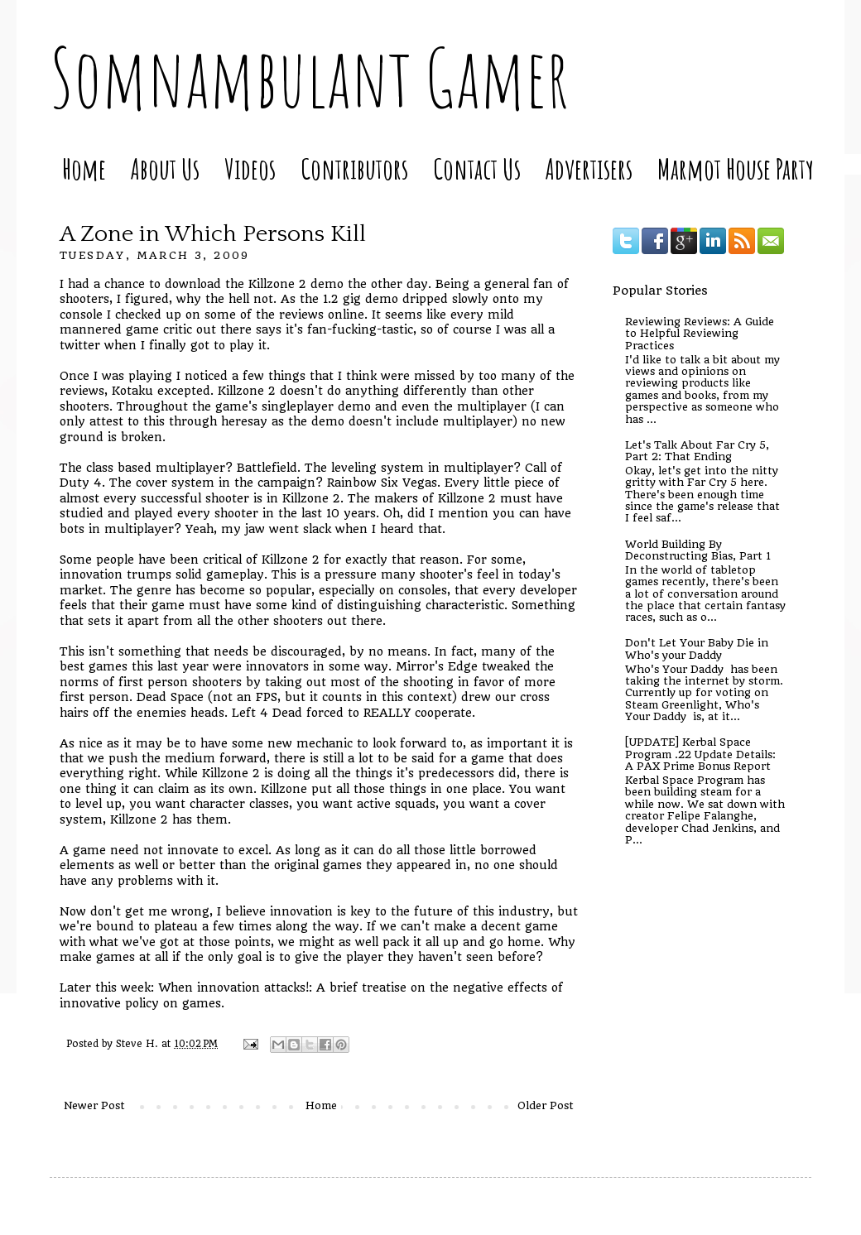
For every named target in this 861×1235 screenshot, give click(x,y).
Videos (250, 168)
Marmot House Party (735, 168)
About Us (165, 168)
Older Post (545, 1105)
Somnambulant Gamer (309, 76)
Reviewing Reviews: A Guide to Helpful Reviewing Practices (699, 333)
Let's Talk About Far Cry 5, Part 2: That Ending (697, 451)
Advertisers (589, 168)
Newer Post (94, 1105)
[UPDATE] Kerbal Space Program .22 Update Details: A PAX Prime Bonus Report (700, 754)
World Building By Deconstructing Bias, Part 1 (698, 550)
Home (84, 168)
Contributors (354, 168)
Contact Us (477, 168)
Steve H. (138, 1044)
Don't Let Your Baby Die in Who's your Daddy (696, 649)
